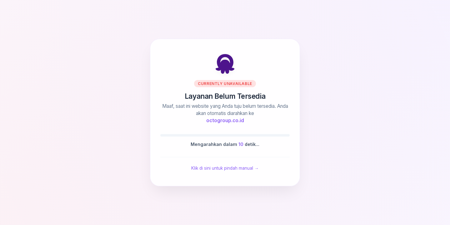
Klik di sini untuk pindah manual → (225, 168)
